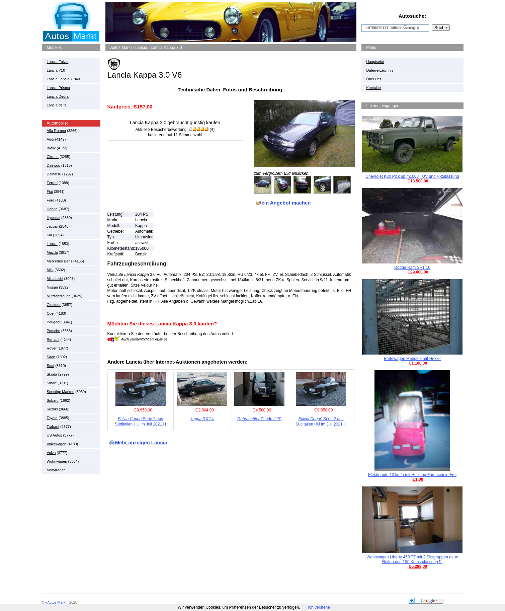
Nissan (52, 287)
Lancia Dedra (58, 96)
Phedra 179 (259, 418)
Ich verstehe (319, 607)
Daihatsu (54, 174)
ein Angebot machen (286, 203)
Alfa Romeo (56, 131)
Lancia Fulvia (58, 62)
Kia (49, 235)
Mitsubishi (55, 279)
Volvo (51, 453)
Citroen (53, 157)
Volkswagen (57, 444)
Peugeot (54, 322)
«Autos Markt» (56, 602)
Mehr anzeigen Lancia (141, 442)
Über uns (374, 79)
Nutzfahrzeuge (59, 296)
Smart (52, 383)
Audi (50, 139)
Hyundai (53, 218)
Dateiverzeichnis (380, 70)
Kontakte (373, 88)
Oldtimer (54, 305)
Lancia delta (57, 105)
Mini (50, 270)
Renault (53, 339)
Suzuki (52, 409)
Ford (51, 200)
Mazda (52, 252)
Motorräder (56, 470)
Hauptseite (375, 62)
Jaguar (52, 226)
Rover (52, 348)
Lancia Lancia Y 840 (63, 79)
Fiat (50, 191)
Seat (51, 366)
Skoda (52, 374)
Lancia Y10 (56, 70)
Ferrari (52, 183)
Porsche (53, 331)
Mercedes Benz (59, 261)
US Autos (54, 435)
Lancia (52, 244)
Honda (52, 209)
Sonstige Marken (61, 392)
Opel (51, 313)
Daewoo (53, 165)
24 (202, 418)
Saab (51, 357)
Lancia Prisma (58, 88)
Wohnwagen (57, 461)
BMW (51, 148)
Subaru (53, 400)
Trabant (53, 427)
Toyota (52, 418)
